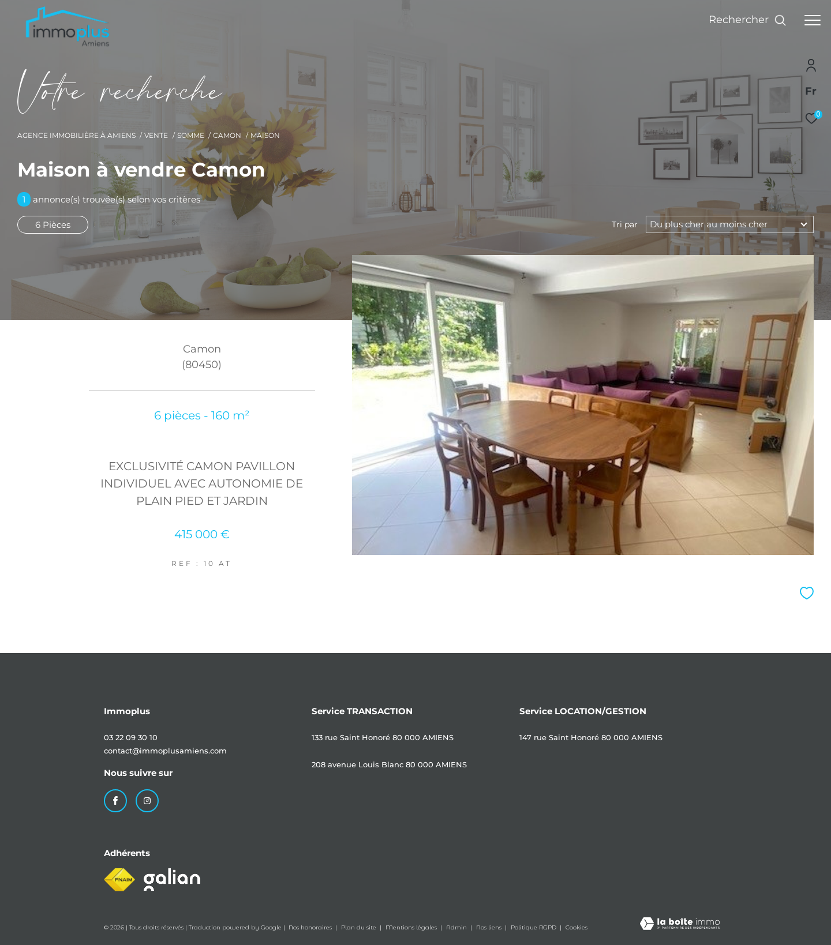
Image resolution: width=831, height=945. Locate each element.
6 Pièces (52, 224)
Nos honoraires (311, 927)
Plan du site (359, 927)
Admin (457, 927)
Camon (227, 135)
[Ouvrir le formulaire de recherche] (748, 20)
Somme (190, 135)
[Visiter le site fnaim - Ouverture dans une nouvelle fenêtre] (119, 879)
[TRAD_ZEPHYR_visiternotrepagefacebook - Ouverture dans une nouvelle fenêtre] (115, 800)
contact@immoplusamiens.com (165, 750)
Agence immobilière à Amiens (76, 135)
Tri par (625, 224)
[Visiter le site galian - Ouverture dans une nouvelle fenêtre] (172, 879)
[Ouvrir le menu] (812, 20)
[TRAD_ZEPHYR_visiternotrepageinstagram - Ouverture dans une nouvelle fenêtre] (147, 800)
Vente (156, 135)
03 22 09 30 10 (131, 737)
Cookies (576, 927)
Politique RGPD (533, 927)
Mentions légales (412, 927)
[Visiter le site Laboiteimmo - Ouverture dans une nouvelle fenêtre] (679, 924)
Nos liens (489, 927)
